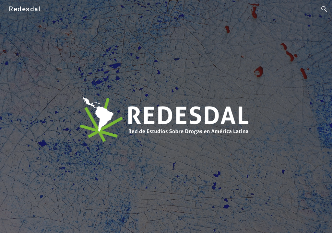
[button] (324, 9)
